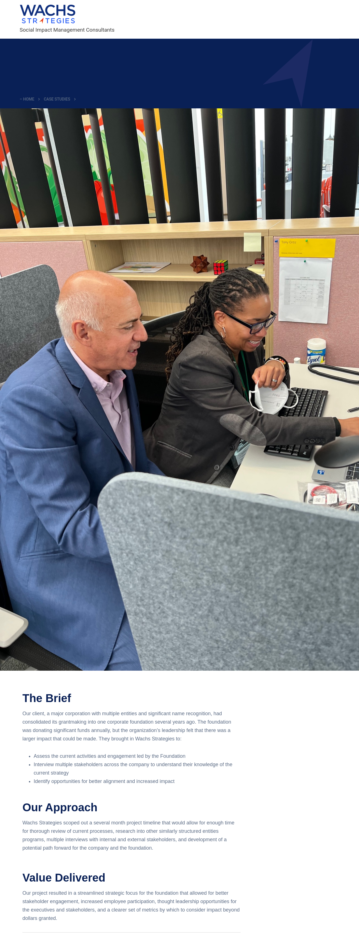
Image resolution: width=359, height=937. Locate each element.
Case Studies (57, 99)
